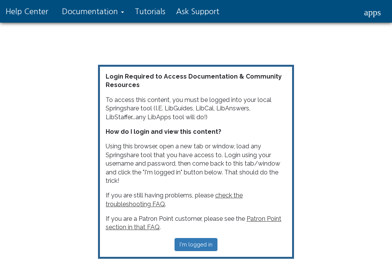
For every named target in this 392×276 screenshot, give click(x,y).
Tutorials (150, 11)
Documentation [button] (93, 11)
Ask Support (197, 11)
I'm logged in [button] (196, 245)
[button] (372, 12)
